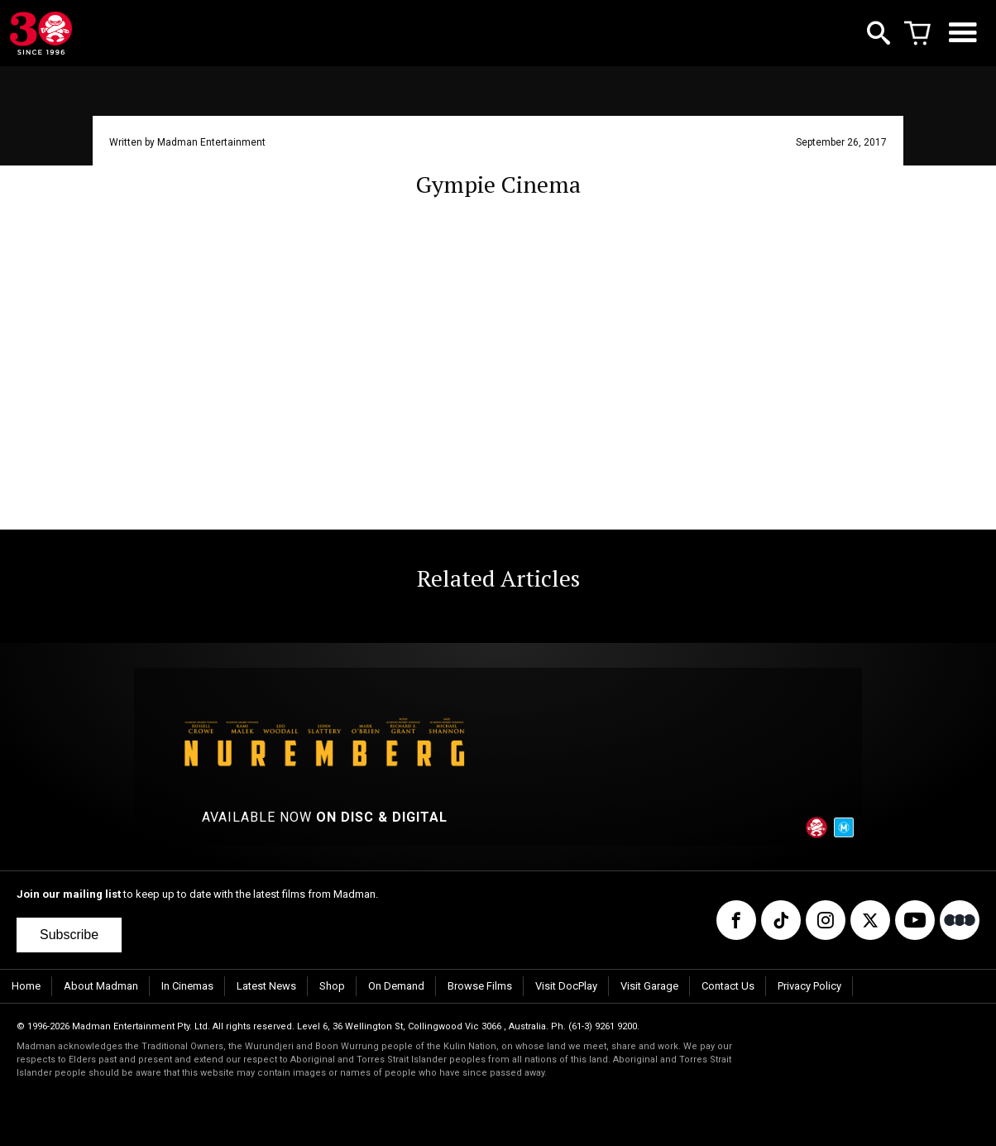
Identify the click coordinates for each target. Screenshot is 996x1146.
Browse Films (480, 986)
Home (26, 986)
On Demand (396, 986)
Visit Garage (649, 986)
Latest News (266, 986)
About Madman (101, 986)
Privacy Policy (809, 986)
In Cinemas (187, 986)
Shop (332, 986)
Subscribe (69, 935)
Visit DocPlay (566, 986)
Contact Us (728, 986)
